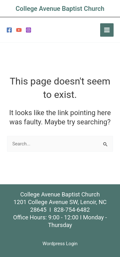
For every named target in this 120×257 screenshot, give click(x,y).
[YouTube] (19, 30)
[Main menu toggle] (107, 30)
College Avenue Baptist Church (60, 8)
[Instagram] (28, 30)
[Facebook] (9, 30)
